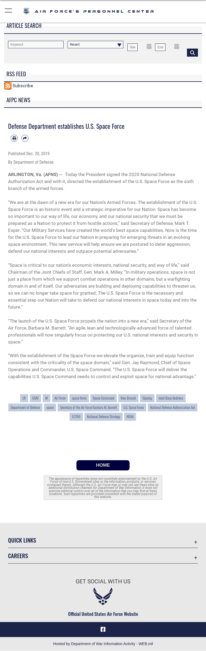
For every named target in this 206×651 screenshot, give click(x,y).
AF (46, 398)
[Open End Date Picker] (177, 46)
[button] (8, 11)
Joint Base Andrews (171, 398)
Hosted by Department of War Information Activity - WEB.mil (103, 644)
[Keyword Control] (36, 44)
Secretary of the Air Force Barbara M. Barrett (88, 407)
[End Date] (160, 47)
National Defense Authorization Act (172, 407)
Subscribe (23, 85)
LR (24, 398)
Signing (147, 398)
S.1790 (76, 416)
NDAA (130, 416)
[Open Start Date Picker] (149, 46)
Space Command (103, 398)
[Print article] (14, 138)
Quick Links (22, 540)
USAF (35, 398)
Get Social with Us (103, 581)
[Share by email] (24, 138)
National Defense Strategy (103, 416)
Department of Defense (25, 407)
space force (79, 398)
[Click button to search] (192, 52)
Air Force (59, 398)
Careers (18, 555)
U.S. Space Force (133, 407)
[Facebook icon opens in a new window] (103, 630)
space (50, 407)
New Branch (128, 398)
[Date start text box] (132, 47)
